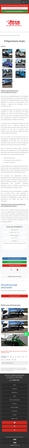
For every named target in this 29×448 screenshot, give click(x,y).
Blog (15, 396)
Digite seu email (14, 229)
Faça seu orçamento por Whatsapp (14, 11)
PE (26, 356)
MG (11, 356)
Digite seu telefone (15, 235)
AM (12, 359)
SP (15, 356)
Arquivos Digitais (14, 407)
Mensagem (14, 241)
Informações (14, 411)
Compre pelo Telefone (14, 265)
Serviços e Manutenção (14, 399)
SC (21, 356)
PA (15, 359)
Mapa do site (14, 418)
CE (4, 359)
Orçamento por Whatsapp (14, 262)
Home (14, 385)
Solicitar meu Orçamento (14, 258)
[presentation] (11, 253)
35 (14, 380)
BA (2, 359)
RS (23, 356)
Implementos (14, 392)
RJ (8, 356)
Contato (14, 414)
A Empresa (14, 388)
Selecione (3, 356)
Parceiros (14, 403)
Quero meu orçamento (14, 296)
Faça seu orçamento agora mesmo (14, 8)
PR (18, 356)
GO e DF (8, 359)
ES (13, 356)
